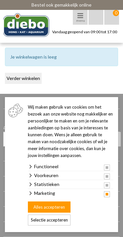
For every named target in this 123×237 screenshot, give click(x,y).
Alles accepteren (49, 207)
